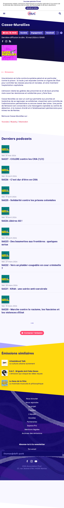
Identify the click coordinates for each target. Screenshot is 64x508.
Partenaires (32, 422)
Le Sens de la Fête (17, 381)
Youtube (5, 122)
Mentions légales (32, 429)
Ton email (32, 449)
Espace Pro (32, 426)
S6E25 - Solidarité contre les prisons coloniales (29, 200)
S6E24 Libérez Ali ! (12, 220)
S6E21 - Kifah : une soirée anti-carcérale (24, 288)
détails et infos (32, 8)
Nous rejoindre (32, 403)
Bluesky (14, 122)
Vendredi (50, 33)
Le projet (32, 406)
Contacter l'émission (32, 333)
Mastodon (23, 122)
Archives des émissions (32, 433)
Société (23, 33)
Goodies (32, 418)
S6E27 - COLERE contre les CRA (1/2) (23, 159)
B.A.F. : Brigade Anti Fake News (23, 371)
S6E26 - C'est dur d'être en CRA (20, 179)
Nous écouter (32, 399)
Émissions (7, 72)
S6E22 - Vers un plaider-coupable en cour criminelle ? (31, 267)
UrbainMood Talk (17, 361)
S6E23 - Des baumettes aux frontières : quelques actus (29, 243)
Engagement (36, 33)
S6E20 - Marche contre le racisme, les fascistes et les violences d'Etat (30, 311)
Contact (32, 410)
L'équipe (32, 414)
